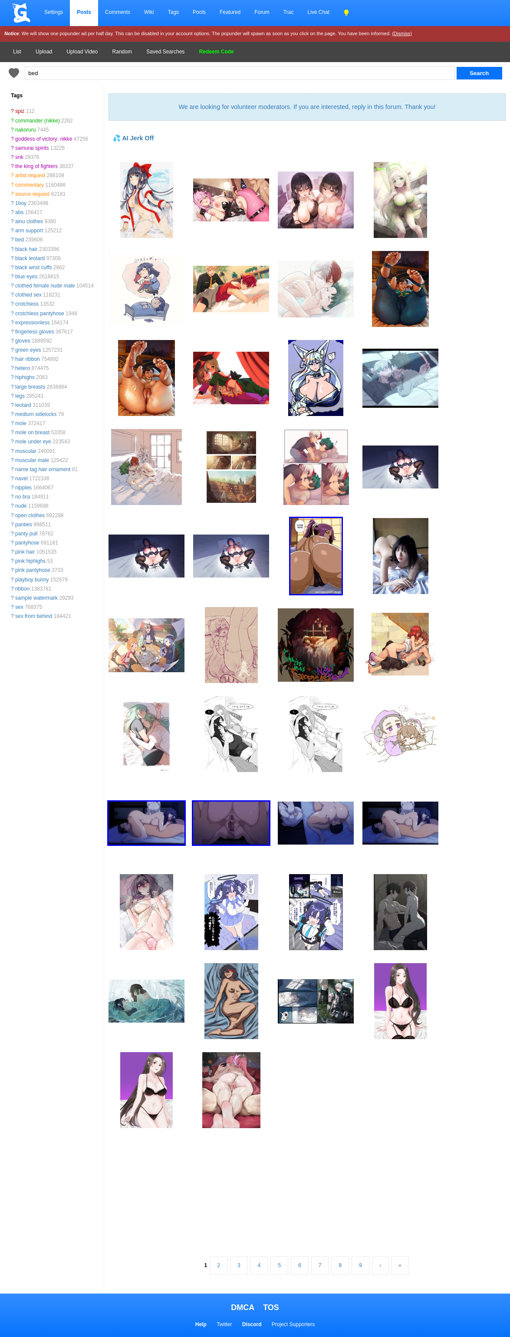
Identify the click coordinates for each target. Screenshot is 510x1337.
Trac (288, 12)
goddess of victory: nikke (43, 139)
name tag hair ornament (42, 469)
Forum (262, 12)
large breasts (30, 387)
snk (19, 157)
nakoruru (25, 130)
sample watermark (36, 598)
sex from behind (33, 616)
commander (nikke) (37, 121)
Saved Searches (165, 52)
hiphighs (25, 377)
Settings (53, 12)
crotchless (27, 304)
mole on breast (32, 432)
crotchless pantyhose (39, 313)
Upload (44, 52)
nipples (23, 488)
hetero (22, 368)
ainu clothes (29, 221)
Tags (173, 12)
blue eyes (26, 277)
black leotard (30, 258)
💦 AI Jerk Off (133, 138)
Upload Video (82, 52)
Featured (230, 12)
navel (21, 478)
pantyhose (27, 543)
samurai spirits (32, 148)
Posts (84, 12)
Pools (199, 12)
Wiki (149, 12)
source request (32, 194)
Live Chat (318, 12)
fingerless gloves (34, 332)
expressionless (32, 323)
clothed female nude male (45, 286)
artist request (30, 175)
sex (19, 607)
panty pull (26, 534)
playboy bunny (32, 580)
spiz (19, 111)
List (17, 52)
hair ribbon (27, 359)
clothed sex (28, 295)
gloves (22, 341)
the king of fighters (36, 166)
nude (21, 506)
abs (19, 212)
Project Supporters (293, 1324)
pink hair (25, 552)
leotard (23, 405)
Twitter (224, 1324)
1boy (20, 203)
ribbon (22, 589)
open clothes (30, 515)
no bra (22, 497)
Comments (117, 12)
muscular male (32, 460)
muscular (25, 451)
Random (122, 52)
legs (20, 396)
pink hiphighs (30, 561)
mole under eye (33, 442)
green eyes (28, 350)
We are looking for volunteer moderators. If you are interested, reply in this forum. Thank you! (306, 106)
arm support (29, 231)
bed (19, 240)
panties (23, 525)
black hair (26, 249)
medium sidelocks (35, 414)
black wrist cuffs (33, 267)
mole (20, 423)
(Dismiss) (402, 33)
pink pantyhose (32, 570)
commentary (29, 185)
